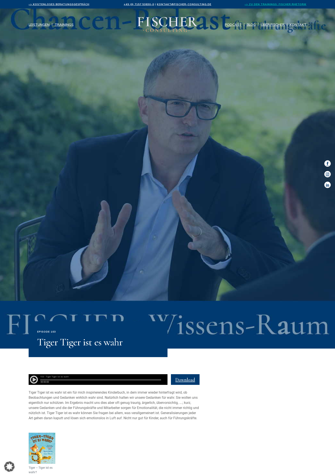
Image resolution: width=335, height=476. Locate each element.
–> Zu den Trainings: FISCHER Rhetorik (275, 4)
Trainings (64, 24)
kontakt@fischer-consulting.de (184, 4)
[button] (9, 466)
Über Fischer (273, 24)
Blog (251, 24)
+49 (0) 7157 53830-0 (139, 4)
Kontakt (298, 24)
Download (185, 380)
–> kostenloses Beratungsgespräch (59, 4)
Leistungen (39, 24)
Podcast (233, 24)
